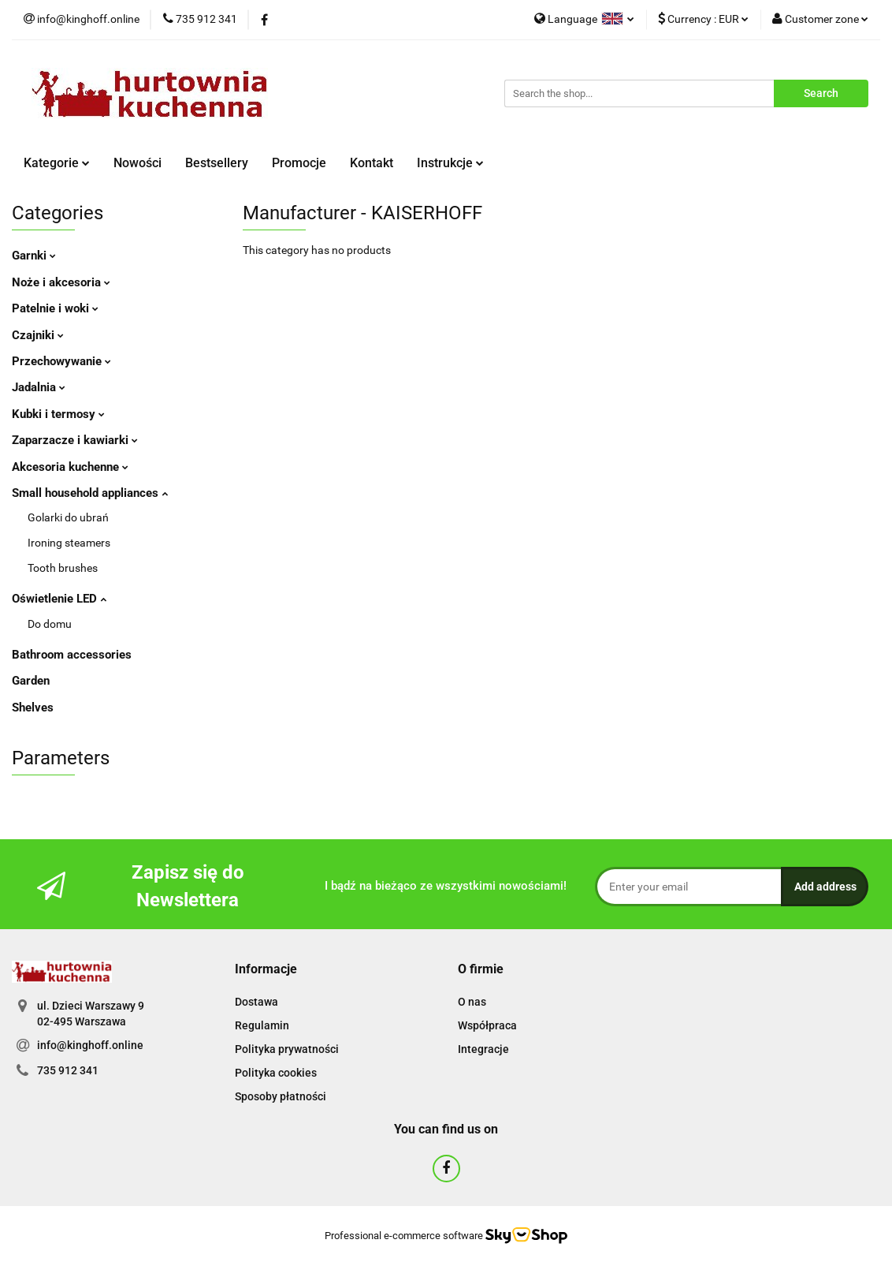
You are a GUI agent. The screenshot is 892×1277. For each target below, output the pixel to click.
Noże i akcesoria (61, 282)
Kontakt (371, 162)
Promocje (299, 162)
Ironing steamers (69, 542)
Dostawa (256, 1001)
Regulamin (262, 1025)
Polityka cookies (276, 1072)
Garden (31, 681)
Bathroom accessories (72, 655)
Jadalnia (38, 387)
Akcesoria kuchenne (70, 467)
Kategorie (57, 162)
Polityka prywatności (287, 1049)
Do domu (50, 624)
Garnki (34, 255)
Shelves (33, 707)
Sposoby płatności (280, 1096)
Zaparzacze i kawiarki (75, 440)
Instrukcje (450, 162)
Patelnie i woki (55, 308)
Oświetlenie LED (59, 599)
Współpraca (487, 1025)
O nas (472, 1001)
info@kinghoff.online (90, 1045)
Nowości (137, 162)
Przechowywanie (61, 361)
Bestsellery (216, 162)
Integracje (483, 1049)
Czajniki (38, 335)
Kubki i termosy (58, 414)
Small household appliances (90, 493)
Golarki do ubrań (68, 517)
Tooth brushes (63, 568)
